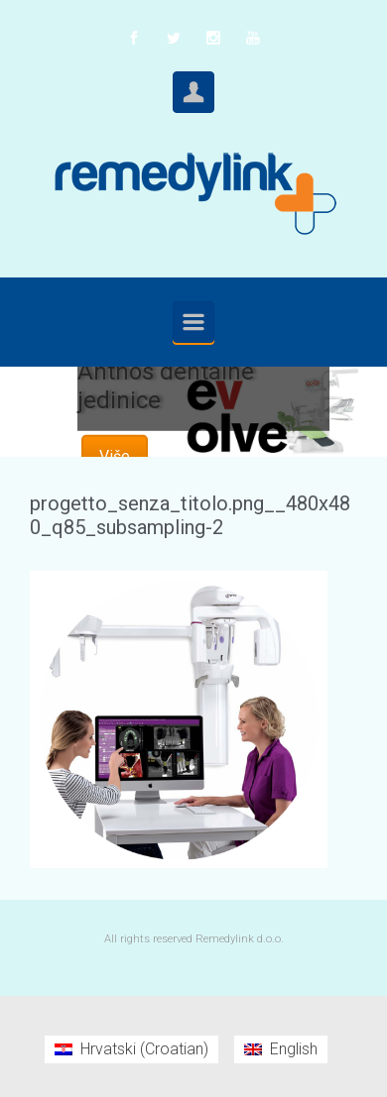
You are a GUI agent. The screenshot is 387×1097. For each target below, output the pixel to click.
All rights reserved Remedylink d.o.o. (194, 938)
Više (114, 456)
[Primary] (193, 322)
